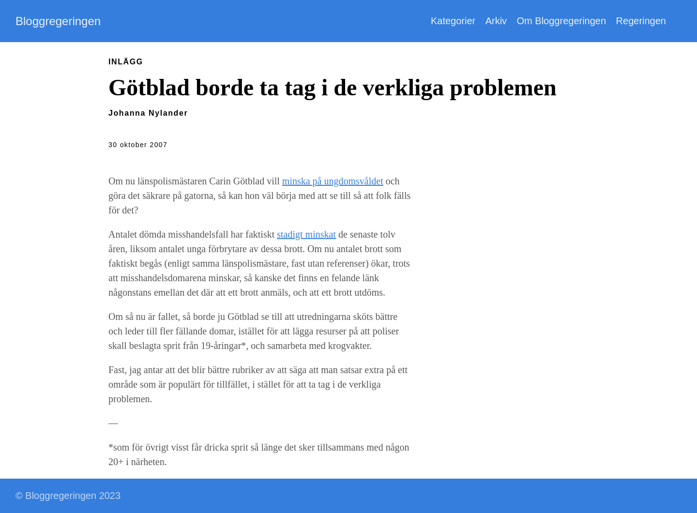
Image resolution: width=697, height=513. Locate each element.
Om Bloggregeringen (561, 20)
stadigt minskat (306, 234)
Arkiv (496, 20)
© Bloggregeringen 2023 (68, 495)
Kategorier (453, 20)
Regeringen (641, 20)
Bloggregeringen (58, 21)
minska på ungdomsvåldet (332, 181)
